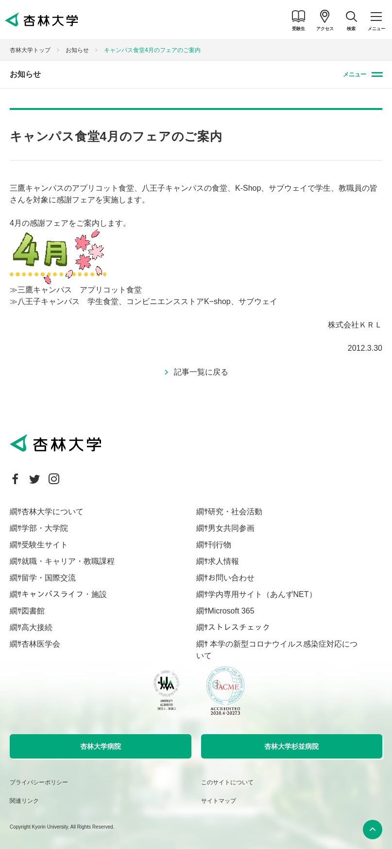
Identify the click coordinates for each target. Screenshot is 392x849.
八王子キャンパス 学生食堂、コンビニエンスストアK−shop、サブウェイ (147, 301)
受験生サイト (44, 545)
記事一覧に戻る (201, 372)
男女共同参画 (231, 528)
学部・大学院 (44, 528)
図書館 (33, 611)
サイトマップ (218, 800)
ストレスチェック (239, 627)
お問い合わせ (231, 578)
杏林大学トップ (30, 50)
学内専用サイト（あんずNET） (262, 594)
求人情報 (223, 561)
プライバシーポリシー (39, 782)
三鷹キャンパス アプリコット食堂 (79, 290)
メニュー (354, 74)
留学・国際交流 (48, 578)
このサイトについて (227, 782)
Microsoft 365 (231, 611)
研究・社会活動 (235, 511)
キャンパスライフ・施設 (64, 594)
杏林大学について (52, 511)
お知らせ (77, 50)
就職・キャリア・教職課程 (68, 561)
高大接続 (36, 627)
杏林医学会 (40, 644)
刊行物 (219, 545)
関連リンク (24, 800)
